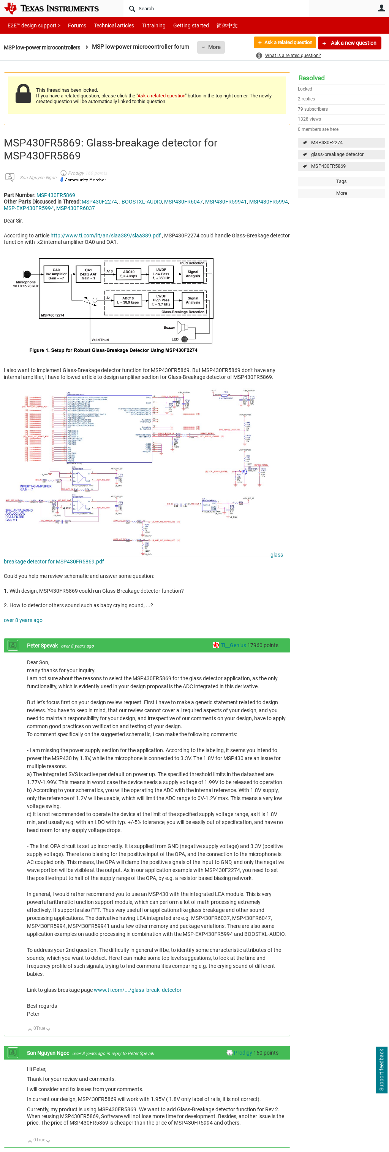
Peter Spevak (43, 646)
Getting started (178, 25)
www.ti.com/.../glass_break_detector (138, 990)
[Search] (216, 8)
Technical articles (106, 25)
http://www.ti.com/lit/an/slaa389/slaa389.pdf (106, 235)
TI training (143, 25)
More (221, 47)
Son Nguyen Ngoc (38, 177)
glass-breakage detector (337, 154)
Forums (71, 25)
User (381, 8)
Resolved (312, 78)
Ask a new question (353, 43)
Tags (341, 181)
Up (30, 1030)
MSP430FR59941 (226, 202)
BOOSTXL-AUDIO (142, 202)
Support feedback (381, 1070)
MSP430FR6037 (75, 208)
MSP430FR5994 (268, 202)
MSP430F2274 (327, 142)
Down (48, 1030)
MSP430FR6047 (183, 202)
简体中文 (211, 25)
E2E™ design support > (31, 25)
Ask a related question (285, 43)
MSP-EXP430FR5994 (29, 208)
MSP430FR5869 (328, 166)
